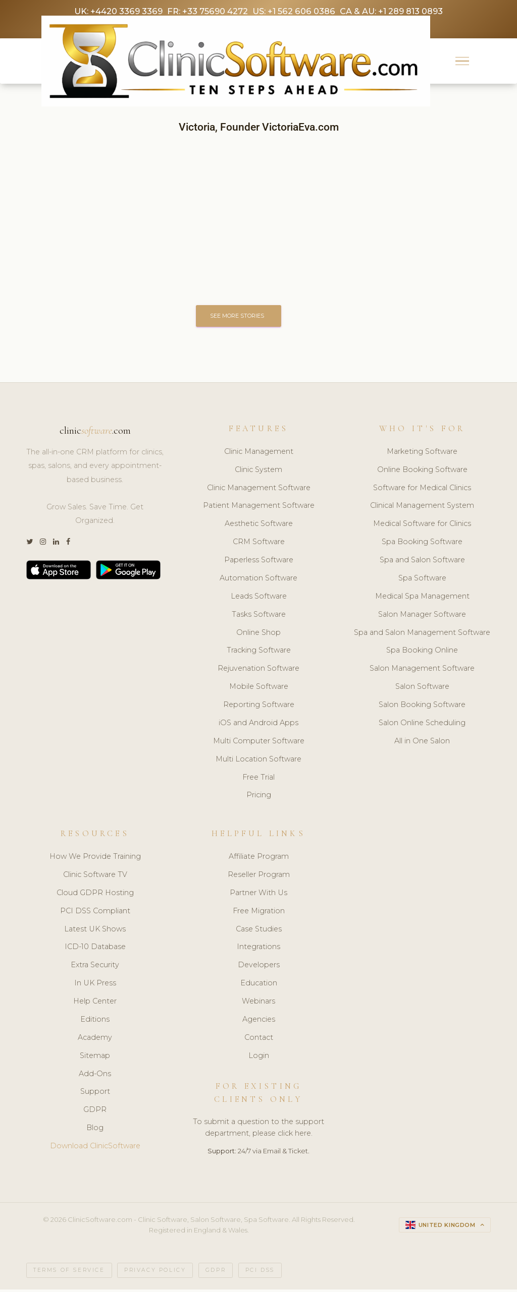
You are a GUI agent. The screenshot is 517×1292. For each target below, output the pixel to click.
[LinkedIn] (56, 544)
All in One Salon (422, 742)
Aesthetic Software (259, 526)
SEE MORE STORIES (240, 317)
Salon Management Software (422, 670)
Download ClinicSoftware (95, 1148)
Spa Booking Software (422, 544)
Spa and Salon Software (422, 562)
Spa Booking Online (422, 652)
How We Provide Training (95, 858)
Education (258, 985)
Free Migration (259, 912)
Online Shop (258, 634)
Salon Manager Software (422, 616)
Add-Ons (95, 1075)
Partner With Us (258, 895)
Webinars (258, 1003)
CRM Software (259, 544)
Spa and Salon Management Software (422, 634)
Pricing (258, 797)
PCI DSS (260, 1272)
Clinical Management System (422, 507)
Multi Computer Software (258, 742)
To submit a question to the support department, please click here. (258, 1130)
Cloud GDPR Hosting (95, 895)
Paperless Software (258, 562)
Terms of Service (69, 1272)
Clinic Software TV (95, 877)
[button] (462, 62)
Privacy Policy (155, 1272)
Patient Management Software (259, 507)
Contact (258, 1039)
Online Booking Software (422, 471)
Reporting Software (258, 707)
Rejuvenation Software (258, 670)
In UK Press (95, 985)
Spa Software (422, 580)
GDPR (95, 1112)
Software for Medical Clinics (422, 489)
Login (258, 1057)
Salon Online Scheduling (422, 725)
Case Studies (259, 930)
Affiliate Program (259, 858)
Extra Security (95, 967)
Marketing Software (422, 453)
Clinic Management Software (259, 489)
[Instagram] (43, 544)
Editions (95, 1021)
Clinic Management (258, 453)
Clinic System (258, 471)
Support (95, 1093)
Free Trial (258, 779)
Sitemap (95, 1057)
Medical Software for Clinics (422, 526)
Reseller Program (259, 877)
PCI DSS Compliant (95, 912)
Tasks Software (259, 616)
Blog (95, 1130)
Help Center (95, 1003)
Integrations (258, 949)
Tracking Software (259, 652)
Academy (95, 1039)
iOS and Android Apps (258, 725)
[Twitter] (29, 544)
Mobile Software (258, 688)
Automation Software (258, 580)
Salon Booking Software (422, 707)
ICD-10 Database (95, 949)
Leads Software (259, 598)
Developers (259, 967)
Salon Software (422, 688)
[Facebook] (68, 544)
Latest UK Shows (95, 930)
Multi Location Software (258, 761)
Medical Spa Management (422, 598)
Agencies (258, 1021)
